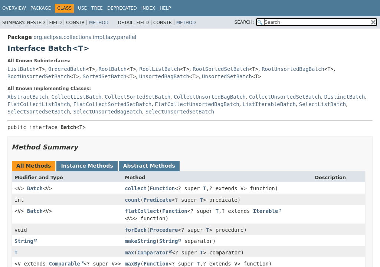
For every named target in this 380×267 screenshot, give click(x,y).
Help (165, 8)
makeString (140, 241)
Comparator (152, 253)
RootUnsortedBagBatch (293, 69)
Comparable (64, 264)
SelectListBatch (322, 104)
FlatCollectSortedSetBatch (112, 104)
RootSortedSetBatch (221, 69)
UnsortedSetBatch (227, 76)
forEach (136, 230)
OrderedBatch (67, 69)
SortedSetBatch (105, 76)
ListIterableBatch (269, 104)
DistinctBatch (344, 97)
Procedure (164, 230)
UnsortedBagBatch (164, 76)
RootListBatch (159, 69)
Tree (97, 8)
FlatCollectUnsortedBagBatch (197, 104)
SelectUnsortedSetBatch (179, 112)
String (23, 241)
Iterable (265, 211)
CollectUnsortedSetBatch (285, 97)
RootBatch (112, 69)
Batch (35, 188)
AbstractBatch (27, 97)
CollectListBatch (76, 97)
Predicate (158, 200)
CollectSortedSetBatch (137, 97)
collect (136, 188)
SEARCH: (244, 22)
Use (82, 8)
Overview (14, 8)
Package (40, 8)
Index (148, 8)
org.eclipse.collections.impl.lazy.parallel (84, 37)
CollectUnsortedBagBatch (210, 97)
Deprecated (122, 8)
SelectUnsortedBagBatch (107, 112)
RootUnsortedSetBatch (38, 76)
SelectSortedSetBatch (38, 112)
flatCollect (142, 211)
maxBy (132, 264)
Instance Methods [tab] (87, 166)
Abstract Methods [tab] (149, 166)
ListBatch (21, 69)
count (132, 200)
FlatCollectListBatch (38, 104)
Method (99, 22)
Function (162, 188)
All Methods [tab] (33, 166)
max (129, 253)
